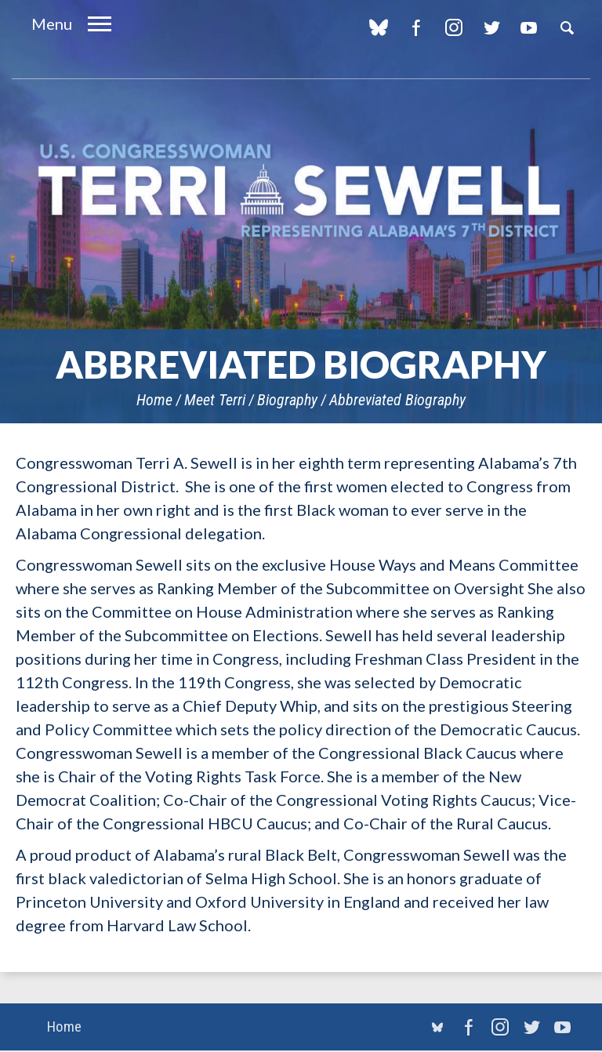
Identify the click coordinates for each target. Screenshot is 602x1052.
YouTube (528, 27)
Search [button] (566, 27)
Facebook (415, 27)
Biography (287, 399)
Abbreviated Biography (397, 399)
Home (154, 399)
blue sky (378, 27)
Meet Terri (214, 399)
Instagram (453, 27)
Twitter (491, 27)
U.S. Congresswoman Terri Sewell (301, 192)
